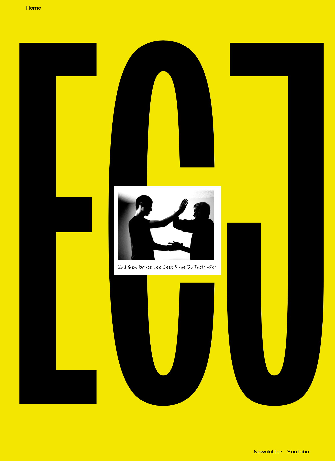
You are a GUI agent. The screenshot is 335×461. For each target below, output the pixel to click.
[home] (33, 8)
